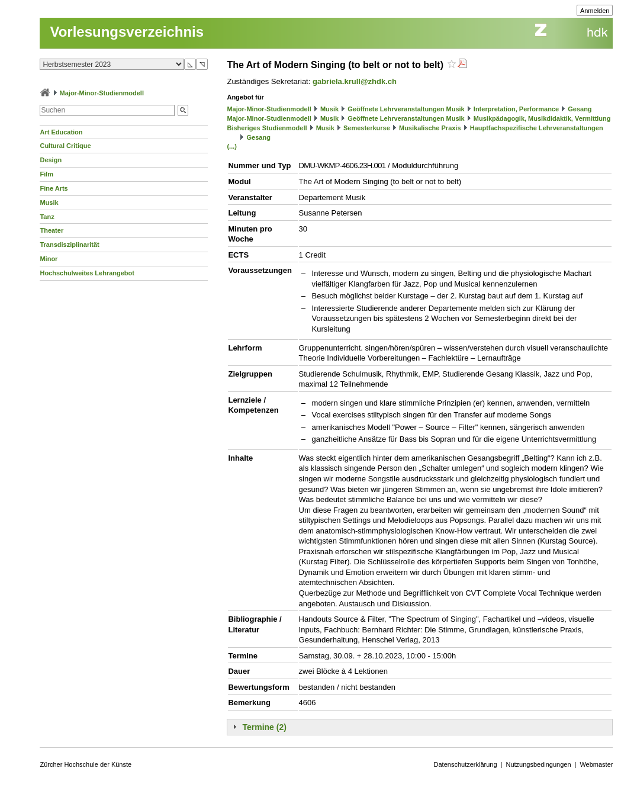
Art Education (61, 132)
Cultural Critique (65, 145)
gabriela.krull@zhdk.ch (355, 81)
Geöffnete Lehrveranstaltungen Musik (405, 108)
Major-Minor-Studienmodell (102, 93)
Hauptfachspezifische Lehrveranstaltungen (536, 127)
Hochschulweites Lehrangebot (87, 273)
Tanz (47, 216)
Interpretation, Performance (516, 108)
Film (46, 174)
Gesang (579, 108)
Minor (48, 258)
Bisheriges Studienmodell (267, 127)
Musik (49, 202)
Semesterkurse (366, 127)
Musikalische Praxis (430, 127)
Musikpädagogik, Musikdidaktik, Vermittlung (542, 118)
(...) (232, 146)
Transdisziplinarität (69, 244)
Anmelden (595, 10)
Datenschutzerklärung (465, 764)
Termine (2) (264, 727)
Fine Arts (53, 188)
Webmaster (596, 764)
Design (51, 159)
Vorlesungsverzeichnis (127, 32)
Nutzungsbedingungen (538, 764)
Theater (51, 230)
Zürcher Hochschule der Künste (85, 764)
